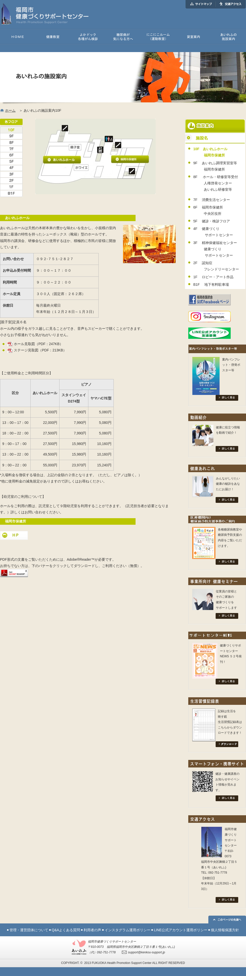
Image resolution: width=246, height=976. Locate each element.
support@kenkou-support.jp (146, 952)
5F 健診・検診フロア (211, 221)
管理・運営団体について (29, 930)
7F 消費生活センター (211, 200)
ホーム (10, 110)
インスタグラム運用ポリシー (127, 930)
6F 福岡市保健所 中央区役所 (208, 210)
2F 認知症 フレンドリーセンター (216, 266)
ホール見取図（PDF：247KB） (35, 344)
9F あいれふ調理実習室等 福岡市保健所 (215, 166)
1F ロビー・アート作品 (213, 277)
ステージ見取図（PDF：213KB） (37, 350)
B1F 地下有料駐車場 (211, 284)
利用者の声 (92, 930)
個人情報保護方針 (225, 930)
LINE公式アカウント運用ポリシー (180, 930)
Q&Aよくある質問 (66, 930)
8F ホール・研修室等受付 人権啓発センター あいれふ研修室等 (215, 183)
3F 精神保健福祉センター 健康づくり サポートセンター (215, 249)
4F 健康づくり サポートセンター (213, 232)
